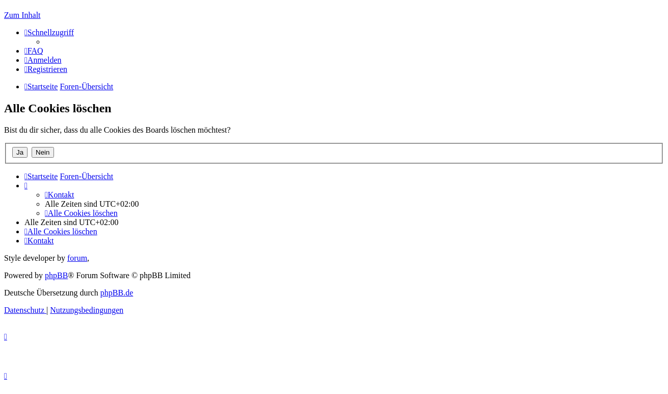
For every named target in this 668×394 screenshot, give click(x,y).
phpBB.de (116, 292)
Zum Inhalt (22, 15)
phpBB (56, 275)
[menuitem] (33, 50)
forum (77, 258)
